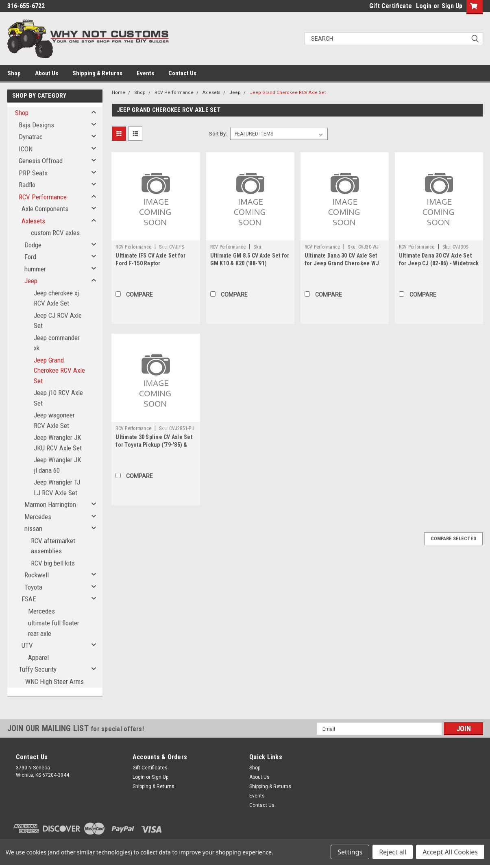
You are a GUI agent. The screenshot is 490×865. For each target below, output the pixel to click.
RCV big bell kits (53, 563)
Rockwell (36, 575)
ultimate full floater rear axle (53, 628)
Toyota (33, 587)
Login (423, 6)
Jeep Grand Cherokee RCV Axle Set (59, 370)
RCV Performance (43, 197)
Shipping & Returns (97, 73)
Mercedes (37, 517)
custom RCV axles (55, 233)
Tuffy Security (38, 669)
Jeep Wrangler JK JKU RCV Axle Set (58, 442)
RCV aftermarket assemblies (53, 546)
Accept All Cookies (450, 852)
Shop (14, 73)
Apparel (38, 657)
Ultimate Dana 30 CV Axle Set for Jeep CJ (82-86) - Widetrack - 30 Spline (439, 263)
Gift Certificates (150, 768)
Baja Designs (36, 125)
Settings (350, 852)
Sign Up (452, 6)
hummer (35, 269)
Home (118, 92)
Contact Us (182, 73)
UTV (27, 645)
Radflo (27, 185)
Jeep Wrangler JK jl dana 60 (57, 465)
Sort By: (218, 134)
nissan (33, 528)
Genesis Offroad (41, 161)
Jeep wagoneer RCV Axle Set (54, 420)
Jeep (30, 281)
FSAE (29, 599)
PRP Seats (33, 173)
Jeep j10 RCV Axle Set (58, 398)
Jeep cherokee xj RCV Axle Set (56, 298)
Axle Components (45, 209)
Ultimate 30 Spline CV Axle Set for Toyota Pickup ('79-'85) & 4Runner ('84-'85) (153, 445)
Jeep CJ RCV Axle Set (58, 320)
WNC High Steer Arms (54, 681)
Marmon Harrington (50, 504)
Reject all (392, 852)
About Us (46, 73)
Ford (30, 257)
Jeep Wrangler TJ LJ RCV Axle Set (57, 487)
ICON (26, 149)
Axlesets (33, 221)
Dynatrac (31, 137)
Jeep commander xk (57, 343)
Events (145, 73)
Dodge (32, 245)
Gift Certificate (390, 6)
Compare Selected (453, 539)
